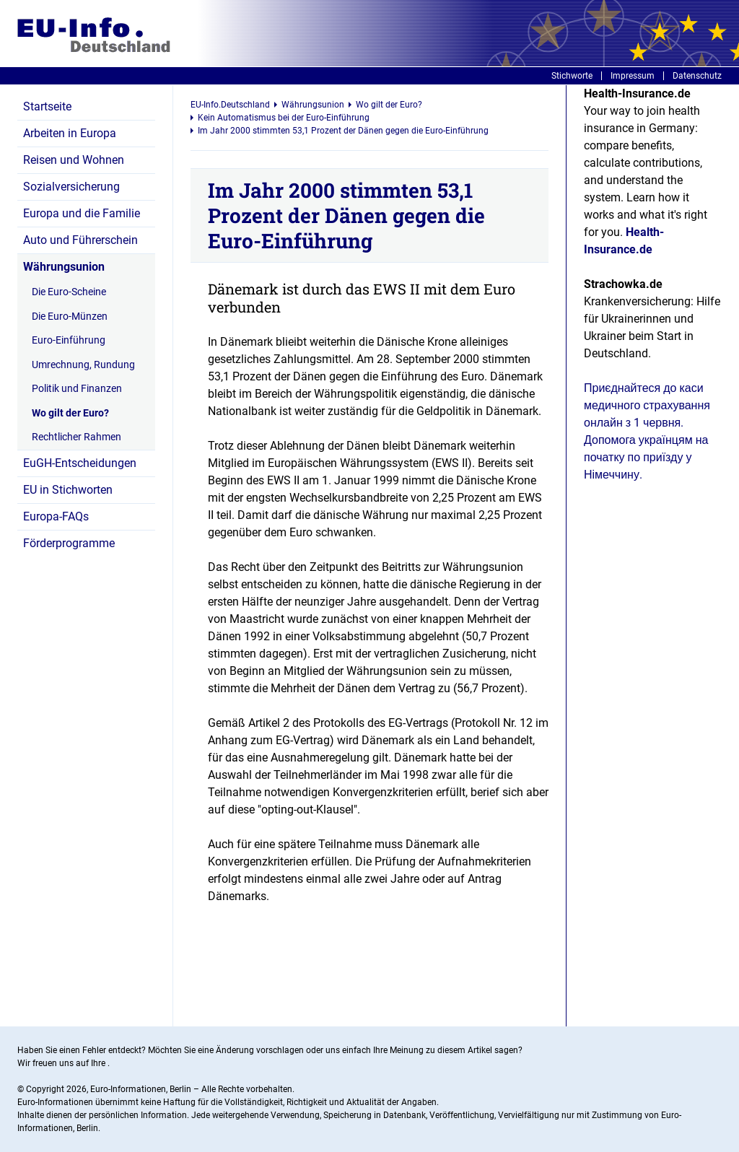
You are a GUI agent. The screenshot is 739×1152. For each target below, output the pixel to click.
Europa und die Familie (81, 213)
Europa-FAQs (56, 516)
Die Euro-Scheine (69, 291)
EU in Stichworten (68, 490)
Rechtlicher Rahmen (76, 436)
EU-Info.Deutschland (230, 105)
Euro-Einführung (68, 340)
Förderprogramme (69, 543)
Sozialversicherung (71, 186)
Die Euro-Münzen (70, 316)
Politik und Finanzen (77, 388)
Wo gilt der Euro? (70, 413)
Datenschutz (697, 75)
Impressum (633, 75)
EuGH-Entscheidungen (79, 463)
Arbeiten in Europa (69, 133)
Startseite (47, 106)
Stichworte (571, 75)
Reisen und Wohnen (73, 160)
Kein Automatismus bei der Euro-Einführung (284, 118)
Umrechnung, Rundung (83, 364)
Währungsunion (64, 267)
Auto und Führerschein (80, 240)
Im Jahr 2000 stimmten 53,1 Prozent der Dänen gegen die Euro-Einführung (343, 131)
